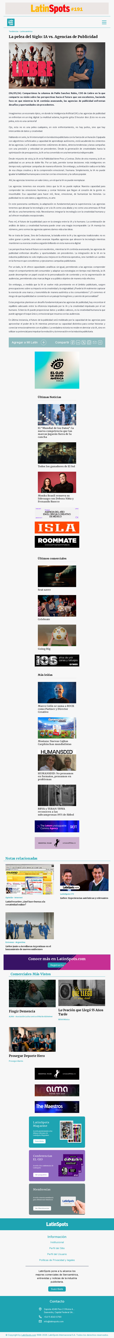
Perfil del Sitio (57, 1248)
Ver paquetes (41, 1175)
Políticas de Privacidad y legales (57, 1260)
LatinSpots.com (28, 1335)
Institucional (57, 1242)
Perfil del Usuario (57, 1254)
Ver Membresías (42, 1208)
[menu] (104, 22)
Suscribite (39, 1141)
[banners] (57, 8)
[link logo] (11, 22)
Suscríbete (57, 1289)
